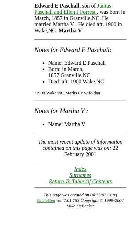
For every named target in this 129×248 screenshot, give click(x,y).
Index (80, 169)
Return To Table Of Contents (80, 181)
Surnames (80, 175)
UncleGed (46, 200)
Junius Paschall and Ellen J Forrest (72, 9)
